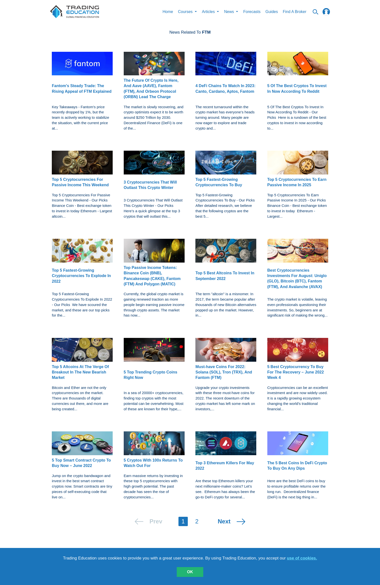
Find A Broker (294, 12)
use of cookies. (302, 558)
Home (168, 12)
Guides (271, 12)
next (224, 521)
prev (155, 521)
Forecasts (251, 12)
